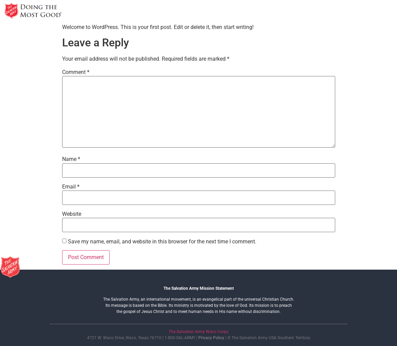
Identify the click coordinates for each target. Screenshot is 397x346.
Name (71, 159)
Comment (75, 72)
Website (71, 214)
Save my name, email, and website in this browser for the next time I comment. (162, 241)
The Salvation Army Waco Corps (198, 331)
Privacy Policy (211, 337)
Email (71, 187)
